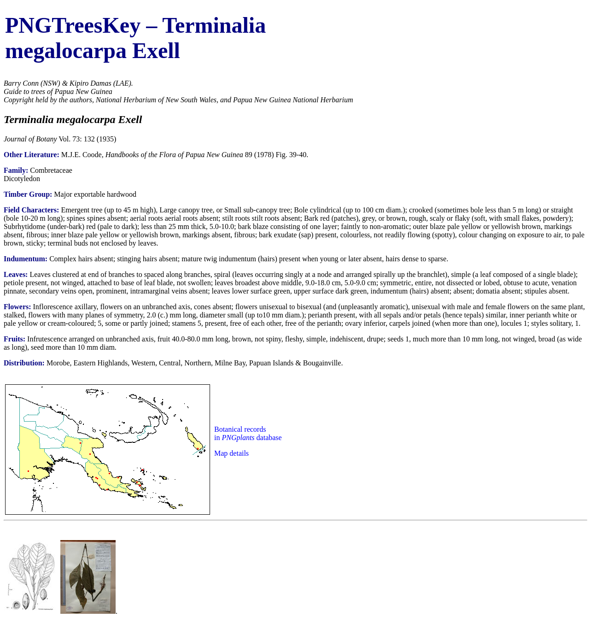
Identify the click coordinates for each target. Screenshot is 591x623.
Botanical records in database (248, 433)
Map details (231, 453)
